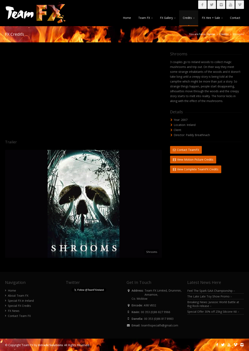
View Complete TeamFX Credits (195, 169)
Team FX (145, 18)
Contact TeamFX (186, 150)
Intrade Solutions (50, 345)
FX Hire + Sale (212, 18)
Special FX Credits (19, 306)
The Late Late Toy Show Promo (209, 296)
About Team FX (18, 295)
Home (127, 18)
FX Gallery (168, 18)
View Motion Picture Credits (193, 159)
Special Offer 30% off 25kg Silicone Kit (213, 311)
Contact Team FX (19, 316)
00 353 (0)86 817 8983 (158, 319)
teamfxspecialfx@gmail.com (159, 325)
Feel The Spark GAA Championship (211, 291)
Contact (235, 18)
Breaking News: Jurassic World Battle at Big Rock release (213, 304)
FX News (13, 311)
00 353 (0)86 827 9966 (155, 312)
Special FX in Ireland (21, 301)
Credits (189, 18)
